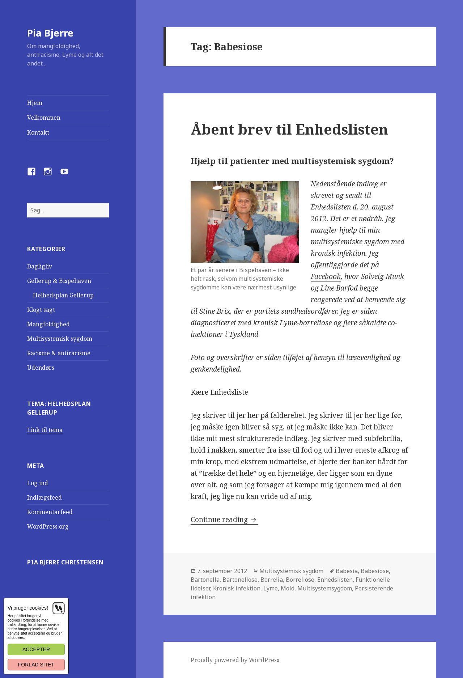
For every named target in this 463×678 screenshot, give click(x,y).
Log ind (37, 483)
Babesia (347, 571)
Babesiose (375, 571)
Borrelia (271, 580)
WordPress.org (48, 526)
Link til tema (45, 430)
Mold (287, 588)
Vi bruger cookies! (28, 608)
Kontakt (38, 132)
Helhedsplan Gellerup (63, 295)
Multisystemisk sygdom (59, 339)
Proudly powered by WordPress (235, 660)
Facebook (326, 276)
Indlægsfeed (44, 497)
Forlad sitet (36, 665)
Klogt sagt (41, 310)
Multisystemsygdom (324, 588)
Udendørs (40, 368)
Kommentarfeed (50, 512)
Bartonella (205, 580)
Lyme (270, 588)
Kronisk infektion (236, 588)
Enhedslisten (335, 580)
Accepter (36, 649)
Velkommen (43, 118)
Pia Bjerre (50, 32)
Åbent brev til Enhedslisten (289, 129)
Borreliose (300, 580)
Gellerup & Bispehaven (59, 281)
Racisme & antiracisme (58, 353)
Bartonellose (240, 580)
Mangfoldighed (48, 324)
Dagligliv (39, 266)
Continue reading (224, 519)
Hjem (34, 103)
